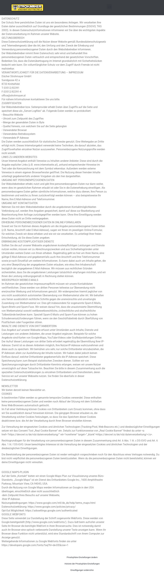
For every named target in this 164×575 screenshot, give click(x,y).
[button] (109, 6)
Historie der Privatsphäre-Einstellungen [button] (82, 564)
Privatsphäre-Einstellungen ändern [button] (82, 557)
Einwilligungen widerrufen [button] (82, 570)
